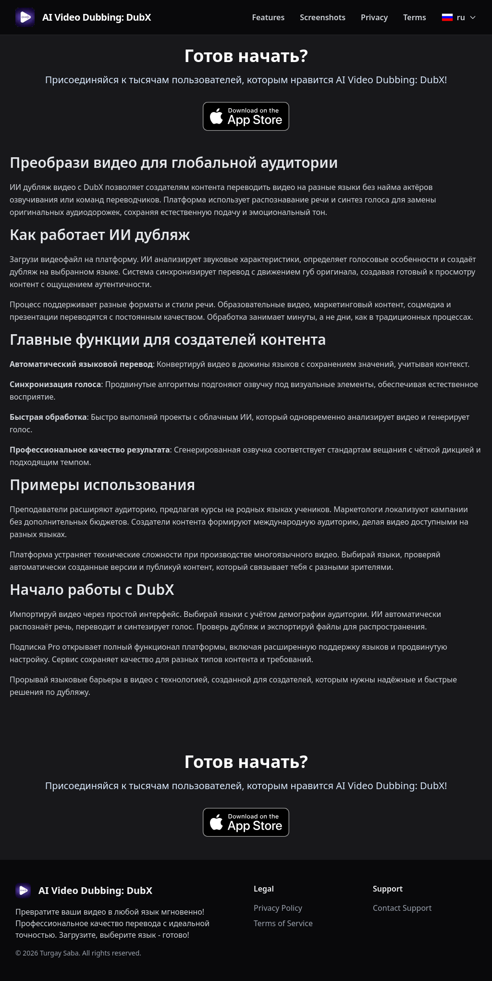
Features (268, 17)
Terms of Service (283, 923)
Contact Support (402, 908)
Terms (414, 17)
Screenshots (322, 17)
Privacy (374, 17)
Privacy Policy (278, 908)
